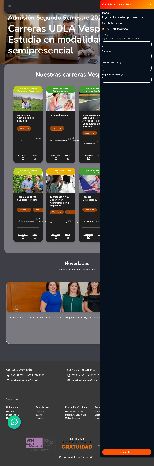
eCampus (40, 414)
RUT (108, 28)
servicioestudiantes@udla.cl (85, 380)
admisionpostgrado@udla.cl (24, 380)
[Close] (150, 4)
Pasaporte (122, 28)
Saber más (23, 157)
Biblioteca (40, 418)
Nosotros (10, 411)
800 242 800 (17, 375)
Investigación (12, 414)
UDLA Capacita (72, 418)
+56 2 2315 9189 (96, 375)
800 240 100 (78, 375)
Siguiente (126, 452)
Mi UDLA (40, 411)
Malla (35, 157)
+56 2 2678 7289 (35, 375)
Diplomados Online (74, 411)
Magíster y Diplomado (75, 414)
